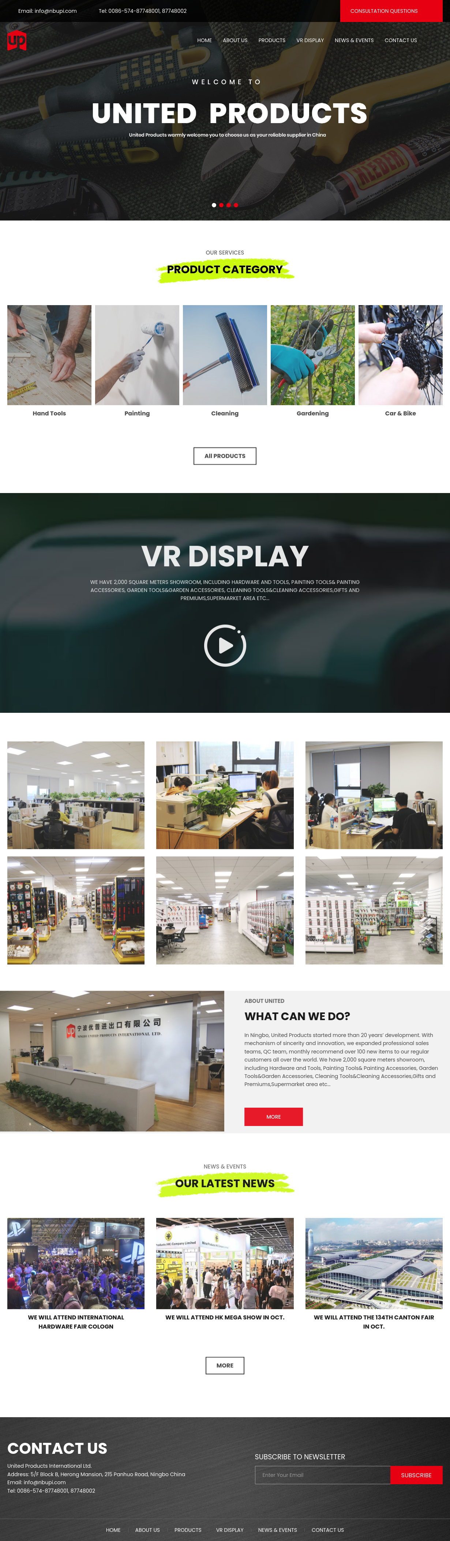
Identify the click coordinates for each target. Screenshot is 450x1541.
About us (235, 40)
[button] (214, 205)
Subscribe (416, 1475)
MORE (280, 1116)
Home (204, 40)
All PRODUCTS (225, 462)
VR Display (310, 40)
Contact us (401, 40)
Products (272, 40)
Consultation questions (384, 11)
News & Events (354, 40)
